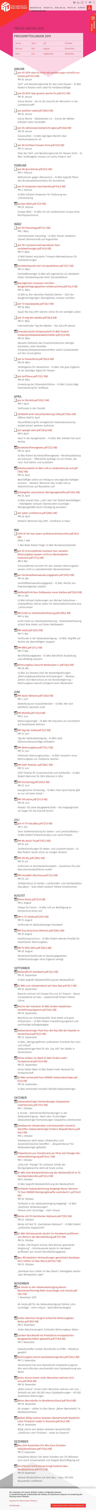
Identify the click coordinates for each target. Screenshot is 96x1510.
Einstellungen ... (15, 1506)
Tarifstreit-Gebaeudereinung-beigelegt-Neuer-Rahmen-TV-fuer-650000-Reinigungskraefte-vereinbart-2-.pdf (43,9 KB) (49, 1192)
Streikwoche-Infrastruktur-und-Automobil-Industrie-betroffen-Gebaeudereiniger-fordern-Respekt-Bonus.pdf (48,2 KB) (49, 1129)
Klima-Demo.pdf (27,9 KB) (31, 899)
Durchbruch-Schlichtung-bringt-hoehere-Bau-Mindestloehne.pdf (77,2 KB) (43, 1468)
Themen (48, 7)
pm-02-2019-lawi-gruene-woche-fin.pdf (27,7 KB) (44, 93)
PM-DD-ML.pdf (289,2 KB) (31, 858)
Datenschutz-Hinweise (28, 1501)
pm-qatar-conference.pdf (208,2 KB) (37, 513)
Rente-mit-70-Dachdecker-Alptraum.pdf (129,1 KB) (45, 1216)
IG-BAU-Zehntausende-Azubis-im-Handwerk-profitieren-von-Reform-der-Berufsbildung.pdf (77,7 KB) (48, 1235)
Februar (18, 48)
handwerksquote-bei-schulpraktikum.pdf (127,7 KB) (45, 265)
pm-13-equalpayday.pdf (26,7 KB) (36, 303)
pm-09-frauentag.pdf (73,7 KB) (34, 227)
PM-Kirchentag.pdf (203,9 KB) (33, 782)
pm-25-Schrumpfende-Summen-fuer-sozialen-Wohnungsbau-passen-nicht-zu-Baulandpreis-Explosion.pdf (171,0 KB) (43, 554)
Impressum (13, 1501)
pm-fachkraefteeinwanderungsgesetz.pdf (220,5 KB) (46, 575)
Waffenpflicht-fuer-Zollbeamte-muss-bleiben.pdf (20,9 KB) (50, 592)
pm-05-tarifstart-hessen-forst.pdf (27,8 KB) (41, 145)
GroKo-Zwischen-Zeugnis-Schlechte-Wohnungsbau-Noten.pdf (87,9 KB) (46, 1320)
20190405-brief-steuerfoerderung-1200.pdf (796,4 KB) (47, 414)
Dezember (69, 54)
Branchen (36, 7)
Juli (44, 43)
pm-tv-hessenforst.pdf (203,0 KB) (36, 359)
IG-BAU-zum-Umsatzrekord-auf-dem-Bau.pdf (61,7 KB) (47, 985)
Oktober (68, 43)
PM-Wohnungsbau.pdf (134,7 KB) (35, 747)
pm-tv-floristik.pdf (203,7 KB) (33, 400)
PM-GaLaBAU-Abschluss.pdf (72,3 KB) (38, 875)
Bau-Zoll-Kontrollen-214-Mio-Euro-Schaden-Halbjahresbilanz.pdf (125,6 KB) (42, 1447)
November (70, 48)
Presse (72, 7)
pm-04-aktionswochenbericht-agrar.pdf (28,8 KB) (44, 127)
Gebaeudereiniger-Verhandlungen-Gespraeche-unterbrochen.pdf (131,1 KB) (44, 1103)
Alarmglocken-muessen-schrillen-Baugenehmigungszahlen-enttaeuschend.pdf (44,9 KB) (47, 285)
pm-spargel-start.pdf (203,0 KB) (35, 430)
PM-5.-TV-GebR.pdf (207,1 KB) (33, 916)
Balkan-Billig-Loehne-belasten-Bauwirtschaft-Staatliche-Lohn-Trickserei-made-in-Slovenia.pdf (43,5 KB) (49, 1419)
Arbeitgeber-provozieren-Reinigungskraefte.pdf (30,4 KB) (49, 492)
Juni (33, 54)
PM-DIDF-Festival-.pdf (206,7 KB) (35, 764)
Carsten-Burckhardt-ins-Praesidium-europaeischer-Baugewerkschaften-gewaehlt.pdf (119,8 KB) (46, 1337)
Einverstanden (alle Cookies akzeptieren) (68, 1506)
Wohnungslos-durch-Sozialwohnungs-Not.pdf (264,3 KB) (48, 1357)
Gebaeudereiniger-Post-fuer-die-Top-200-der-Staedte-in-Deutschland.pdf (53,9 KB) (49, 1032)
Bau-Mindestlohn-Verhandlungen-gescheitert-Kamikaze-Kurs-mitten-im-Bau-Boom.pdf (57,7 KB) (49, 1259)
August (46, 48)
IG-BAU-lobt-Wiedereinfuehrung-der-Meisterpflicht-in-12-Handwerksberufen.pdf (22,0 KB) (49, 1174)
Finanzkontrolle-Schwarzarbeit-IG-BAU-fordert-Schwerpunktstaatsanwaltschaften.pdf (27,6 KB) (43, 333)
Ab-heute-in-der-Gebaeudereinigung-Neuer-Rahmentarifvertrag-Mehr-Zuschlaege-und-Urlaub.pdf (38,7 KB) (47, 1290)
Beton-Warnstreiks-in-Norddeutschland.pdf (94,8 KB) (47, 1400)
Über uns (60, 7)
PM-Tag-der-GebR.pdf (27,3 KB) (34, 730)
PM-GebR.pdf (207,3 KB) (30, 630)
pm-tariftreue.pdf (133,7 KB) (33, 376)
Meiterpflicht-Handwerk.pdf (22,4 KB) (38, 971)
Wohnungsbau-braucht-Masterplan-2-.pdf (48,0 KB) (46, 664)
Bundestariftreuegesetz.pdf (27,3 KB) (37, 447)
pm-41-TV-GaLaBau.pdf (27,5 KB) (35, 823)
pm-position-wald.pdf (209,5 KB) (35, 110)
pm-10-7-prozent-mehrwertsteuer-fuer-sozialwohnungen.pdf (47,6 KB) (39, 247)
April (34, 43)
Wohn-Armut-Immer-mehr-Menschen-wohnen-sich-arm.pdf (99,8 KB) (46, 1379)
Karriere (81, 8)
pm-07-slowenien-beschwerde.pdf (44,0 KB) (41, 186)
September (48, 54)
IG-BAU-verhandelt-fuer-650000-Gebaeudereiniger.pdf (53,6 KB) (47, 1079)
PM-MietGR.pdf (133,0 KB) (31, 712)
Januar (18, 43)
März (17, 54)
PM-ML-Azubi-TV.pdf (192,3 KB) (34, 840)
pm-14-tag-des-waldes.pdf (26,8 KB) (37, 317)
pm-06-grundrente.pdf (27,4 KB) (35, 169)
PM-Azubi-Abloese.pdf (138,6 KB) (35, 695)
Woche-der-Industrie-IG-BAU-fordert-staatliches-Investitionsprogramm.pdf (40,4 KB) (45, 1008)
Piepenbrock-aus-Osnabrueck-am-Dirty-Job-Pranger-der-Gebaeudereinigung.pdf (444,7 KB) (49, 1155)
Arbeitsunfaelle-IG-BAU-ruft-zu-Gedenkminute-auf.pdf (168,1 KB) (48, 470)
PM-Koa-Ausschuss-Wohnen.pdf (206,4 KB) (41, 930)
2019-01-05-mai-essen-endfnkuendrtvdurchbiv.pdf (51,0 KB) (48, 535)
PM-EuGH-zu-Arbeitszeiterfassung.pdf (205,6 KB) (44, 613)
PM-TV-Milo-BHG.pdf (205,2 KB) (34, 947)
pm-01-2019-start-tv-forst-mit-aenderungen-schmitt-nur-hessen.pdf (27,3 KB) (49, 74)
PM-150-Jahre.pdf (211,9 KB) (32, 799)
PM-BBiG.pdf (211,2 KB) (30, 647)
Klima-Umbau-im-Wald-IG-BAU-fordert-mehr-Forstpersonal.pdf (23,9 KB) (43, 1060)
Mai (33, 48)
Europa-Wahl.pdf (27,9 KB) (32, 203)
